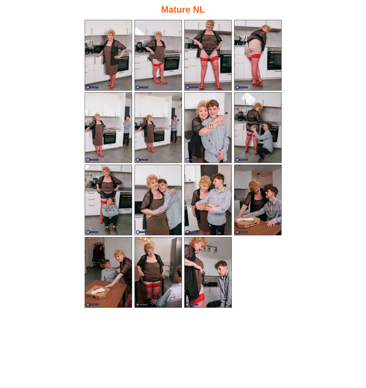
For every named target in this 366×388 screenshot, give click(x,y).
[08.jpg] (258, 127)
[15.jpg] (208, 272)
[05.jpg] (108, 127)
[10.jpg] (158, 200)
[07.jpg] (208, 127)
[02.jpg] (158, 55)
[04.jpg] (258, 55)
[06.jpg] (158, 127)
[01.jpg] (108, 55)
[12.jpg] (258, 200)
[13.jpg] (108, 272)
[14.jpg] (158, 272)
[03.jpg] (208, 55)
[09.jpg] (108, 200)
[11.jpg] (208, 200)
